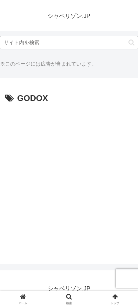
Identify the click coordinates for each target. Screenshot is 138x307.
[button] (131, 42)
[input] (69, 42)
